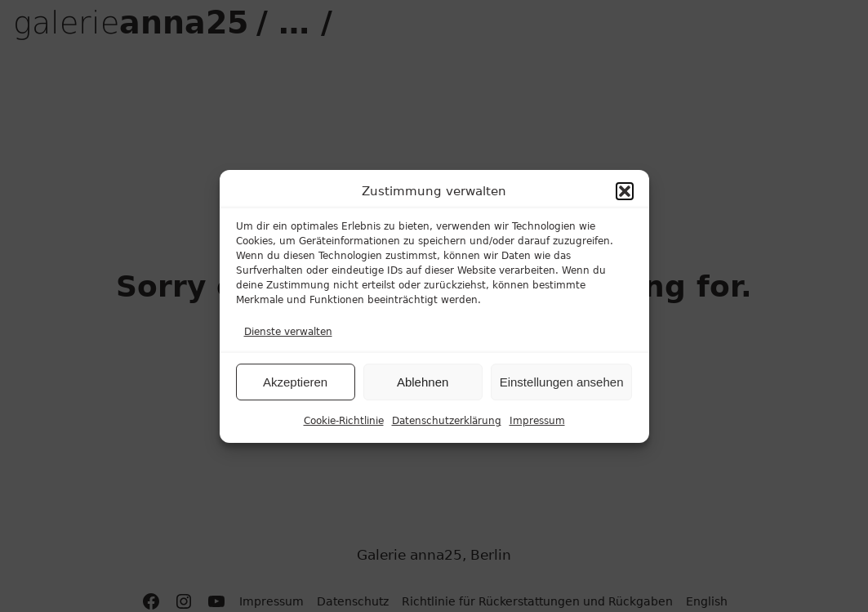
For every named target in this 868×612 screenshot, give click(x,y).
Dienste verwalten (288, 333)
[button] (625, 193)
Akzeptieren (295, 384)
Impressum (537, 422)
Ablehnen (422, 384)
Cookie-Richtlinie (344, 422)
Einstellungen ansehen (562, 384)
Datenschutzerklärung (446, 422)
